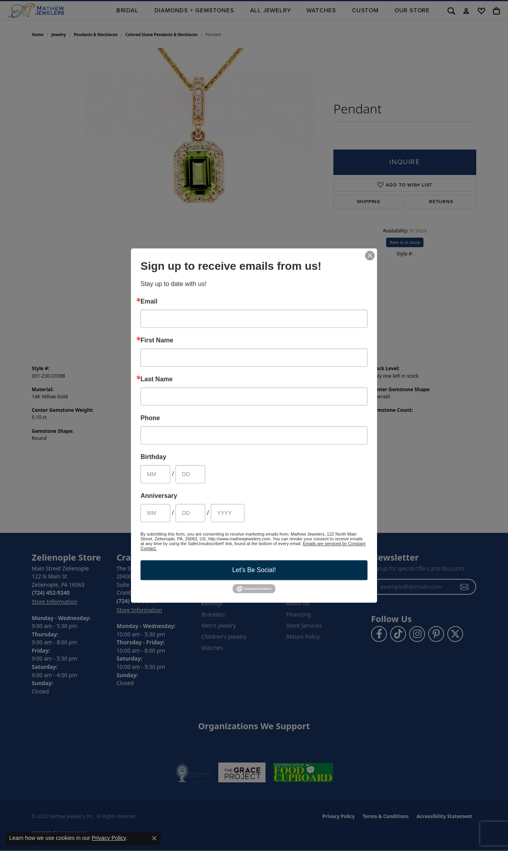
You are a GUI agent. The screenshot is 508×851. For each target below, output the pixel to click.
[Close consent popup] (154, 838)
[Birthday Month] (155, 474)
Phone (150, 418)
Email (149, 301)
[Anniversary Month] (155, 513)
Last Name (156, 379)
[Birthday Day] (190, 474)
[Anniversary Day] (190, 513)
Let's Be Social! (254, 570)
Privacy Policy (109, 838)
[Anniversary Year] (227, 513)
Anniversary (158, 496)
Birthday (153, 457)
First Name (156, 340)
